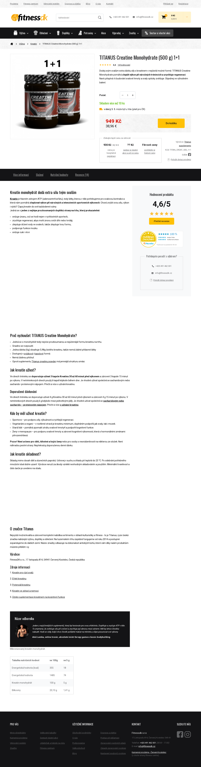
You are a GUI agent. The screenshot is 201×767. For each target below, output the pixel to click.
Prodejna (14, 4)
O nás (98, 4)
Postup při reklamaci (109, 738)
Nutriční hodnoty (59, 175)
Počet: (102, 95)
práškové (28, 353)
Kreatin (33, 44)
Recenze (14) (82, 175)
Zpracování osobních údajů (113, 743)
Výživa (22, 44)
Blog (88, 4)
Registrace (183, 4)
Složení (39, 175)
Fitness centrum (30, 4)
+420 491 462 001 (119, 17)
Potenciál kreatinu (21, 585)
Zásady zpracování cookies (113, 748)
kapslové (39, 353)
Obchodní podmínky (81, 733)
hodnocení (124, 65)
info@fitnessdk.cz (143, 17)
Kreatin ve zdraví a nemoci (25, 591)
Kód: (167, 150)
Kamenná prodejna (18, 738)
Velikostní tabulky (48, 733)
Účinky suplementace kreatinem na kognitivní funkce (38, 597)
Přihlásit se (168, 4)
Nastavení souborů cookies (113, 753)
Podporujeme (78, 743)
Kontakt (109, 4)
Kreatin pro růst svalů (22, 572)
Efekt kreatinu (19, 578)
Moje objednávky (18, 733)
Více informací (21, 175)
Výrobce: (180, 142)
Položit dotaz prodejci (179, 159)
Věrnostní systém (51, 4)
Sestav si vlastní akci (157, 33)
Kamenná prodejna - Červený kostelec (149, 752)
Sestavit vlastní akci (49, 738)
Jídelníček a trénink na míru (52, 743)
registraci (111, 156)
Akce (103, 33)
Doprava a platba (72, 4)
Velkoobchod (78, 748)
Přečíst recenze (161, 221)
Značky (134, 33)
